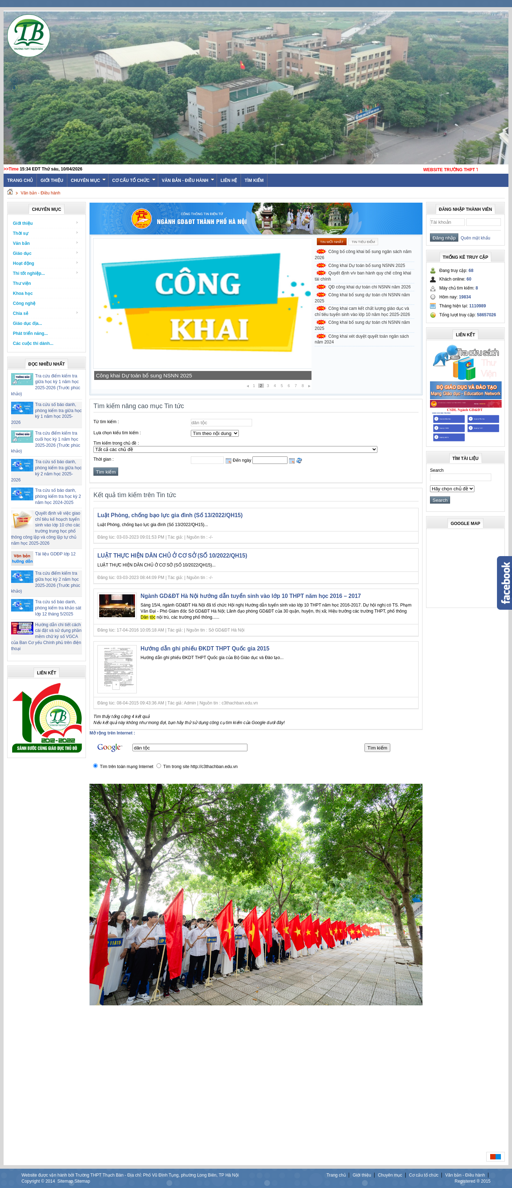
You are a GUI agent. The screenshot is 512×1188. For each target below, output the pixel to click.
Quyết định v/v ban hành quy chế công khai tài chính (363, 276)
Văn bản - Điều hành (188, 180)
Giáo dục (45, 253)
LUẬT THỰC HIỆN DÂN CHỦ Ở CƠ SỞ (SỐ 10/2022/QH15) (172, 556)
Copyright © (33, 1181)
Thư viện (22, 283)
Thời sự (45, 233)
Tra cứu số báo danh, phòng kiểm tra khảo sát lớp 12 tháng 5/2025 (58, 608)
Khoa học (23, 293)
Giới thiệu (51, 180)
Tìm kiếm (254, 180)
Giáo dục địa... (27, 323)
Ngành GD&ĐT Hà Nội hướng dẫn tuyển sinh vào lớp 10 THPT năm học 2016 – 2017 (251, 596)
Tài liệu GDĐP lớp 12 (55, 553)
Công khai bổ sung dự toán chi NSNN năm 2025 (362, 297)
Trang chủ (336, 1175)
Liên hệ (229, 180)
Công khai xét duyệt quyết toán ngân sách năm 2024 (362, 339)
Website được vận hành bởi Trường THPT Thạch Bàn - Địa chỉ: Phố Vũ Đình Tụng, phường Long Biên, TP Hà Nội (129, 1175)
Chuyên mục (88, 180)
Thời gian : (103, 459)
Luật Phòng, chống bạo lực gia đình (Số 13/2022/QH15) (170, 515)
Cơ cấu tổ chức (133, 180)
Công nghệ (24, 303)
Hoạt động (45, 263)
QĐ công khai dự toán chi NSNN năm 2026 (369, 286)
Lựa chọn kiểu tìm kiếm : (117, 432)
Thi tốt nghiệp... (45, 273)
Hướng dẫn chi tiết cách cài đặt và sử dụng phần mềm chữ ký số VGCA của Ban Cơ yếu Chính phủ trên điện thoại (46, 636)
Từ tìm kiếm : (106, 421)
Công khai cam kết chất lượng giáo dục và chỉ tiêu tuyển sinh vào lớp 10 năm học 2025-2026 (362, 311)
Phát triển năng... (30, 333)
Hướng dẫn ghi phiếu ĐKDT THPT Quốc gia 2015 (205, 648)
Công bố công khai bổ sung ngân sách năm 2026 (363, 254)
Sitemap (65, 1181)
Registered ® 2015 (473, 1181)
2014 (50, 1181)
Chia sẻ (45, 313)
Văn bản (45, 243)
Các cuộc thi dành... (33, 343)
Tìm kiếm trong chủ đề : (116, 443)
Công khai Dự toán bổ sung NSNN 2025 (144, 375)
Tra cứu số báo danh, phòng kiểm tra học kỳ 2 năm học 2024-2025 (58, 496)
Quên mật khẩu (474, 238)
